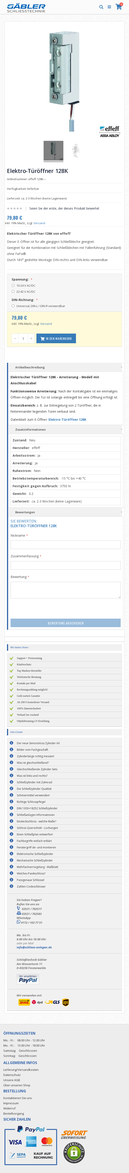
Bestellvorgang (13, 1113)
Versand (39, 223)
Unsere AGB (11, 1080)
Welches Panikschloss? (31, 873)
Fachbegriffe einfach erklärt (34, 841)
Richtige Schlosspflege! (31, 802)
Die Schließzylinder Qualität (34, 789)
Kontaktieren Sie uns (17, 1098)
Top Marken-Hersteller (29, 670)
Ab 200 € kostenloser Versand (33, 702)
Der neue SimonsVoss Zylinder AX (38, 743)
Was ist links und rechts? (32, 776)
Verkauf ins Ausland (28, 714)
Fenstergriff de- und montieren (36, 847)
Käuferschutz (24, 664)
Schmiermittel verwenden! (33, 795)
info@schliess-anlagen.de (34, 947)
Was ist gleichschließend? (33, 763)
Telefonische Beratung (29, 677)
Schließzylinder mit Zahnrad (34, 782)
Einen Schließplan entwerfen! (35, 834)
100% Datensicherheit (29, 708)
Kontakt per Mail (26, 683)
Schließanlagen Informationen (36, 815)
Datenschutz (12, 1075)
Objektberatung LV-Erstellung (33, 721)
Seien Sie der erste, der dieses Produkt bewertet (64, 208)
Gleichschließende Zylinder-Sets (37, 769)
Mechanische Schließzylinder (35, 860)
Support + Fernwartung (29, 658)
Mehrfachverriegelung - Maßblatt (37, 867)
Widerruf (9, 1108)
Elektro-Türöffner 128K (68, 419)
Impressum (11, 1103)
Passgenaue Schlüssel (30, 880)
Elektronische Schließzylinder (35, 854)
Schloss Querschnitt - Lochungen (37, 828)
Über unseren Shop (16, 1085)
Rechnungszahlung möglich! (32, 689)
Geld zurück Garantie (28, 695)
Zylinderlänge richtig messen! (35, 756)
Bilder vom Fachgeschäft (32, 750)
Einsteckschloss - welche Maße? (36, 821)
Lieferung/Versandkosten (21, 1070)
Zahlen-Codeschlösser (31, 886)
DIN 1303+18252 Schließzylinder (37, 808)
